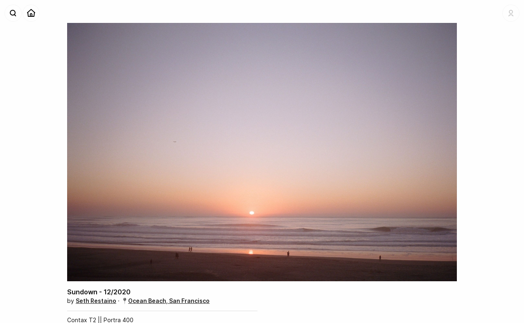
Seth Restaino (96, 300)
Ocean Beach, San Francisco (169, 300)
